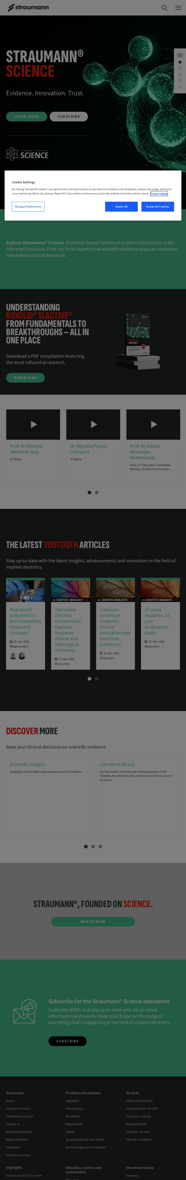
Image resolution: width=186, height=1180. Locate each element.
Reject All (122, 207)
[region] (93, 196)
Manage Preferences (28, 207)
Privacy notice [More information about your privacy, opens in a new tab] (159, 194)
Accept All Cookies (158, 207)
